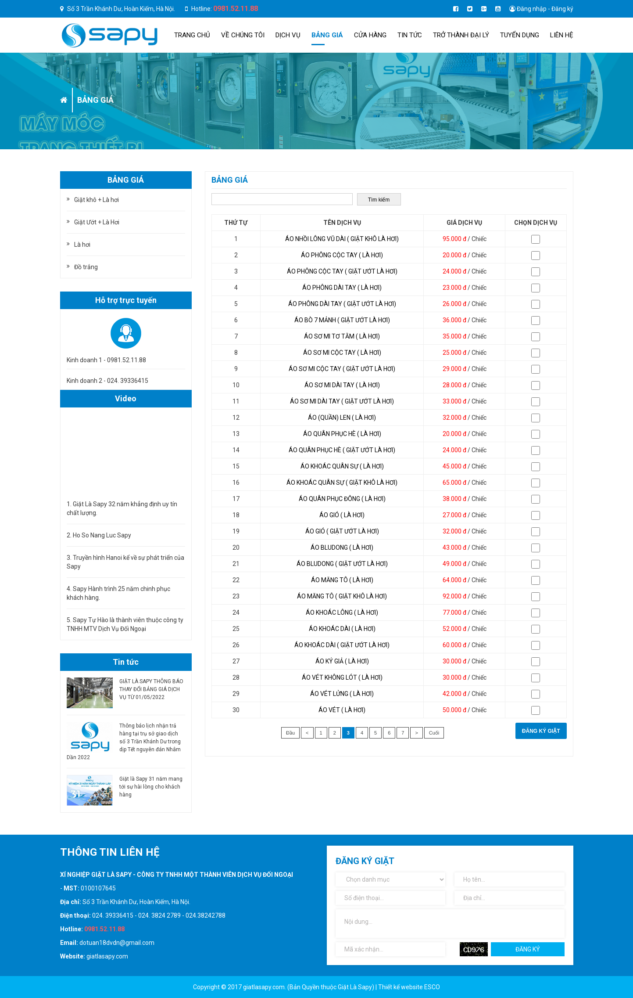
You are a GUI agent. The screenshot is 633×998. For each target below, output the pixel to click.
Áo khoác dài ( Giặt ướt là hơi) (342, 645)
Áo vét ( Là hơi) (341, 709)
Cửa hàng (370, 35)
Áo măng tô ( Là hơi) (342, 580)
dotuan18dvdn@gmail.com (116, 942)
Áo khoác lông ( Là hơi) (342, 612)
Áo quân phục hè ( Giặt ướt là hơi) (342, 450)
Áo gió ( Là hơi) (342, 515)
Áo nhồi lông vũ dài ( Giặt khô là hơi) (342, 238)
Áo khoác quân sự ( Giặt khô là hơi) (341, 482)
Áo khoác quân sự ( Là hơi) (342, 466)
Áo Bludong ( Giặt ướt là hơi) (342, 563)
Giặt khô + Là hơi (96, 199)
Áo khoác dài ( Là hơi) (342, 628)
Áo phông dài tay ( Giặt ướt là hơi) (342, 303)
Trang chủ (192, 35)
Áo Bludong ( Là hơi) (342, 547)
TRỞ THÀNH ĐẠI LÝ (461, 35)
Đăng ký (562, 8)
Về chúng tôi (243, 35)
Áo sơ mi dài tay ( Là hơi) (342, 385)
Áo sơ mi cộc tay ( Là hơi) (342, 352)
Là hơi (82, 244)
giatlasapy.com (107, 956)
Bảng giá (327, 35)
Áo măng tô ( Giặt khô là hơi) (342, 596)
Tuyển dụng (519, 35)
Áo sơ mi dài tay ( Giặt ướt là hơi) (342, 401)
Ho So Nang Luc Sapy (102, 535)
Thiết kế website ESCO (409, 987)
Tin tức (409, 35)
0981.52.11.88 (235, 8)
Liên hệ (561, 35)
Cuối (434, 732)
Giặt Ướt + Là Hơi (96, 222)
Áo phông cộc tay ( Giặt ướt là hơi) (342, 271)
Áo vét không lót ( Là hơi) (342, 677)
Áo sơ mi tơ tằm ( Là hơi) (342, 336)
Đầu (290, 732)
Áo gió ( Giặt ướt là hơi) (342, 531)
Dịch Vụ (287, 35)
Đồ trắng (86, 266)
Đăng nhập (532, 8)
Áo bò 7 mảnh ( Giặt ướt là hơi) (342, 320)
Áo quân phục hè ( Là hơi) (342, 433)
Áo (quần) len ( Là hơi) (342, 417)
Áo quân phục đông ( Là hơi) (342, 498)
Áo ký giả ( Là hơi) (342, 661)
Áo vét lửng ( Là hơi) (342, 693)
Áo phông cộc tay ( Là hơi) (342, 255)
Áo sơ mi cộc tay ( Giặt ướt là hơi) (342, 368)
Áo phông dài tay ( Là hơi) (342, 287)
